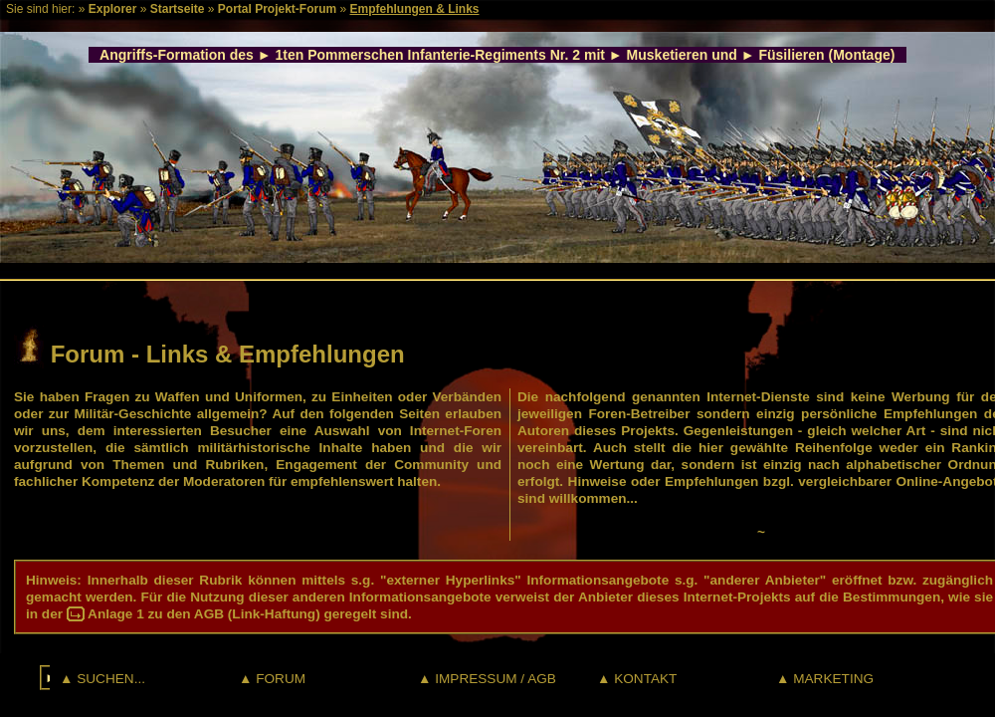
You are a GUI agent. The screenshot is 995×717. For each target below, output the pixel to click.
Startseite (177, 9)
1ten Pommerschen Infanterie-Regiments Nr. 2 (428, 55)
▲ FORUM (272, 678)
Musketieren (667, 55)
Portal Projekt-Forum (277, 9)
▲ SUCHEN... (102, 678)
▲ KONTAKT (637, 678)
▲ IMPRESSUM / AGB (487, 678)
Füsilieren (791, 55)
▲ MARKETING (825, 678)
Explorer (113, 9)
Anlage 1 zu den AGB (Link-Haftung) (204, 613)
